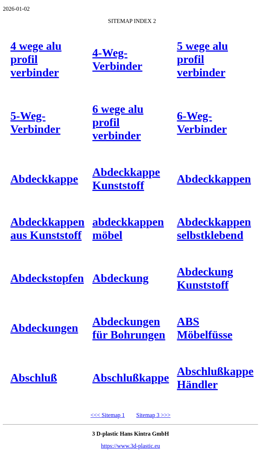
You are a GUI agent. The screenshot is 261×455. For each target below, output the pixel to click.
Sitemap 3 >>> (153, 415)
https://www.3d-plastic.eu (130, 446)
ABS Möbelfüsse (205, 328)
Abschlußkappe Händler (215, 378)
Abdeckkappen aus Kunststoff (47, 228)
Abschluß (33, 377)
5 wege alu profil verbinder (202, 59)
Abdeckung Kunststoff (205, 278)
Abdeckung (120, 278)
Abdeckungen (44, 327)
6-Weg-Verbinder (202, 122)
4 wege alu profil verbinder (35, 59)
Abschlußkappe (130, 377)
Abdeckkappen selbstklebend (214, 228)
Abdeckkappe (44, 178)
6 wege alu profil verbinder (117, 122)
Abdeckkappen (214, 178)
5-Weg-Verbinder (35, 122)
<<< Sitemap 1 (107, 415)
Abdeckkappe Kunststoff (126, 179)
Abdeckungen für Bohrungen (128, 328)
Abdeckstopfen (47, 278)
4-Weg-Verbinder (117, 59)
